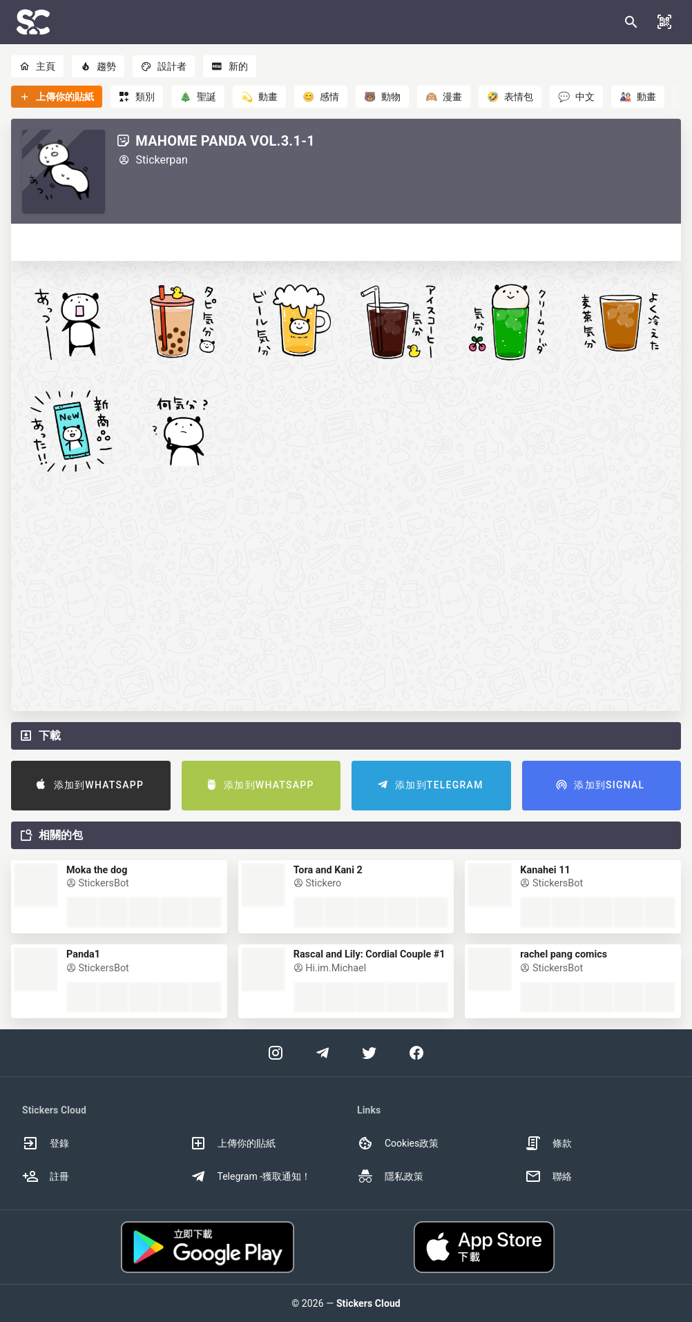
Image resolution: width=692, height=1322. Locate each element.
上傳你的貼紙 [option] (233, 1143)
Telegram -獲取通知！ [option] (250, 1176)
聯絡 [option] (548, 1176)
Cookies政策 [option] (398, 1143)
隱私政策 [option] (390, 1176)
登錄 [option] (45, 1143)
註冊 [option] (45, 1176)
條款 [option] (548, 1143)
